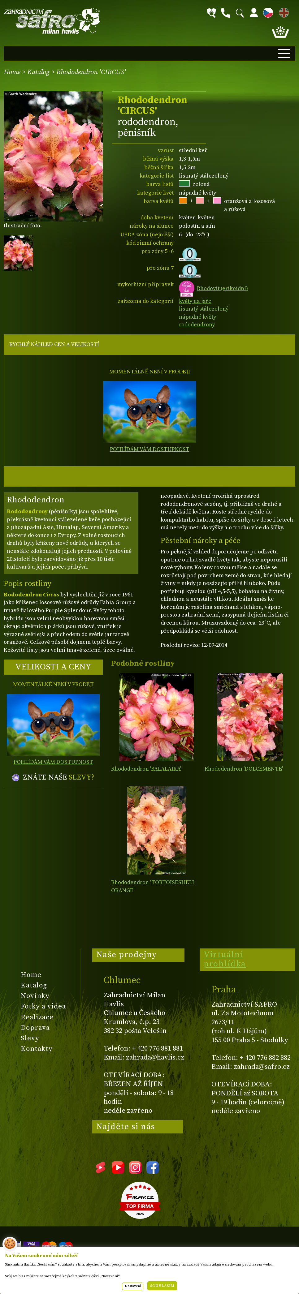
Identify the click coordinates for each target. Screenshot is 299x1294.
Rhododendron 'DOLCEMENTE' (244, 768)
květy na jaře (195, 301)
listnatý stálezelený (203, 308)
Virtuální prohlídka (225, 959)
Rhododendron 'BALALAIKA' (146, 768)
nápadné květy (197, 316)
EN (282, 11)
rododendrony (197, 324)
